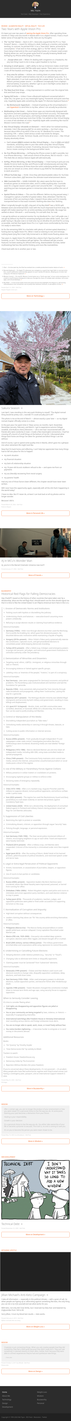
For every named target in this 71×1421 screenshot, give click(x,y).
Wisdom (40, 1396)
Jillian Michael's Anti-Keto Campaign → (24, 1295)
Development (7, 1407)
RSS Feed (29, 1417)
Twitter (44, 1417)
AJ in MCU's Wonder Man (16, 561)
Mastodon (37, 1417)
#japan (9, 507)
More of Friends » (35, 575)
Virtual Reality (31, 26)
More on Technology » (35, 296)
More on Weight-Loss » (35, 1326)
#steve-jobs (5, 1365)
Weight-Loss (42, 1392)
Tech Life (41, 26)
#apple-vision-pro (11, 290)
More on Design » (36, 1371)
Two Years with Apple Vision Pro (21, 29)
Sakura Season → (12, 408)
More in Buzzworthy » (35, 1088)
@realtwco (20, 1135)
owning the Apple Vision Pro (37, 33)
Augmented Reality (16, 26)
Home (4, 1392)
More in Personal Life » (35, 513)
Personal (40, 1403)
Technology (6, 1399)
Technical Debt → (12, 1224)
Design (5, 1403)
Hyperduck (14, 107)
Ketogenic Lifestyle (9, 1250)
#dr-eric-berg (16, 1320)
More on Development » (35, 1234)
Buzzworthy (41, 1399)
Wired (21, 1363)
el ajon (35, 10)
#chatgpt (4, 1082)
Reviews (4, 26)
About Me (6, 1396)
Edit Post (18, 287)
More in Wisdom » (35, 1141)
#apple (3, 290)
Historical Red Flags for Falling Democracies (28, 594)
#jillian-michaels (6, 1320)
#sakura (4, 507)
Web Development (8, 1157)
